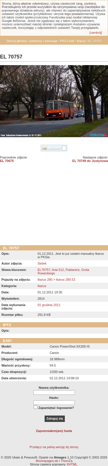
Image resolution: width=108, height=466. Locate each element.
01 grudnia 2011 (48, 305)
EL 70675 (7, 161)
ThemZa (67, 461)
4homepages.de (46, 461)
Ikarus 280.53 (65, 279)
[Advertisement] (54, 206)
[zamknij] (96, 32)
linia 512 (58, 269)
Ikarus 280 (44, 279)
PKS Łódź (67, 41)
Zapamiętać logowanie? (56, 408)
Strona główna (16, 41)
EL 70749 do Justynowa (90, 161)
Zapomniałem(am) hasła (54, 431)
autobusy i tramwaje (43, 41)
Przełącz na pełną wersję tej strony (54, 447)
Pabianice (72, 269)
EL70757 (43, 269)
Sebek (41, 263)
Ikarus (81, 41)
